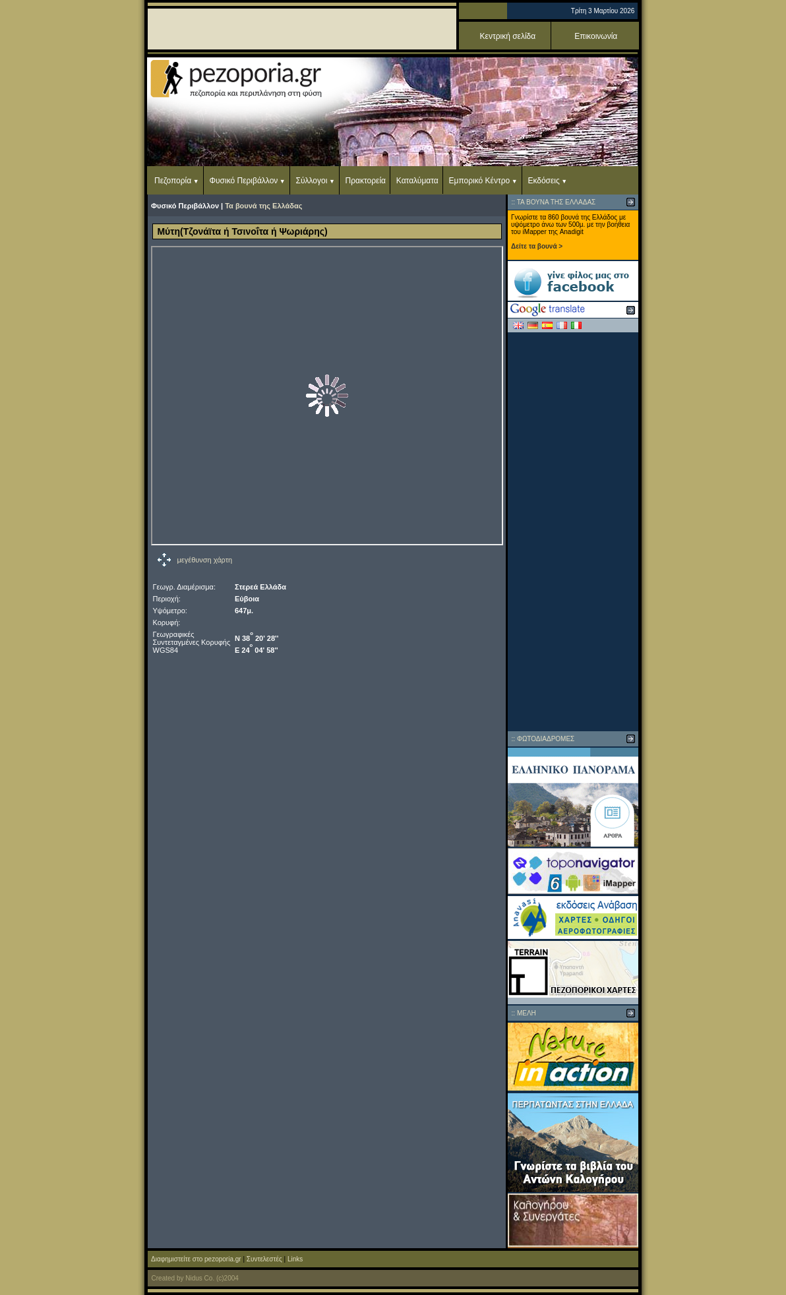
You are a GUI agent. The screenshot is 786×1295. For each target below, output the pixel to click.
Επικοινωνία (595, 36)
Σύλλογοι (312, 180)
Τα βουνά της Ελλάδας (263, 206)
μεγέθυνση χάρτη (205, 560)
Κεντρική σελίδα (508, 36)
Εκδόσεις (543, 180)
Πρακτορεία (366, 180)
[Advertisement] (573, 531)
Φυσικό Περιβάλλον (243, 180)
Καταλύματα (417, 180)
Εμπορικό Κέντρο (479, 180)
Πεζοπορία (172, 180)
